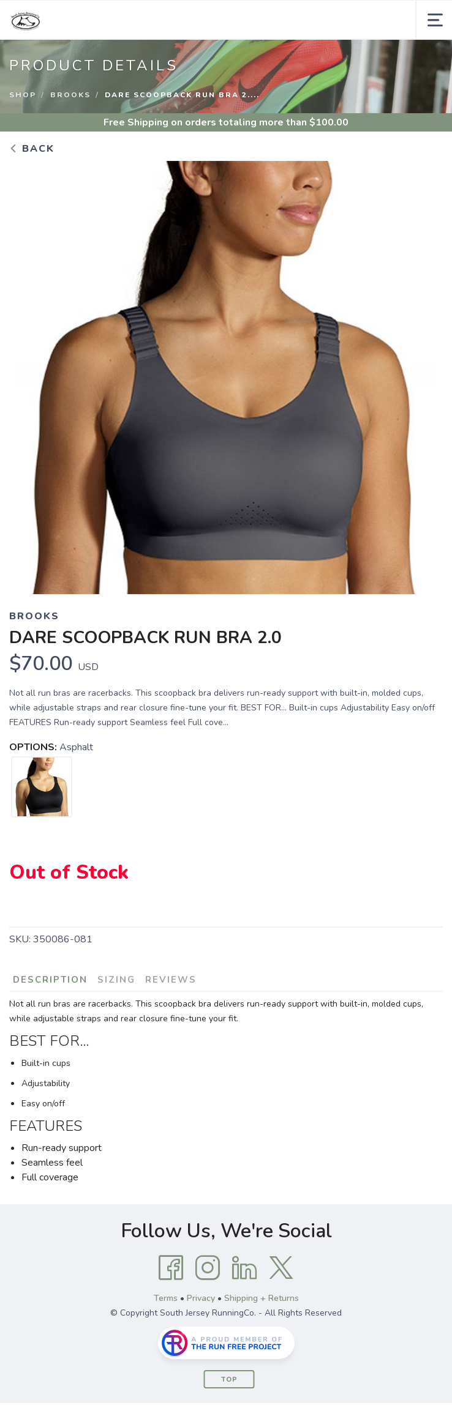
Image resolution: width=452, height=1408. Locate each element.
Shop (22, 95)
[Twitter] (281, 1268)
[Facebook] (171, 1268)
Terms (166, 1298)
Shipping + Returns (261, 1298)
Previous (28, 374)
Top (229, 1379)
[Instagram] (207, 1268)
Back (32, 148)
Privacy (201, 1298)
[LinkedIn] (244, 1268)
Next (424, 374)
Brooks (70, 95)
